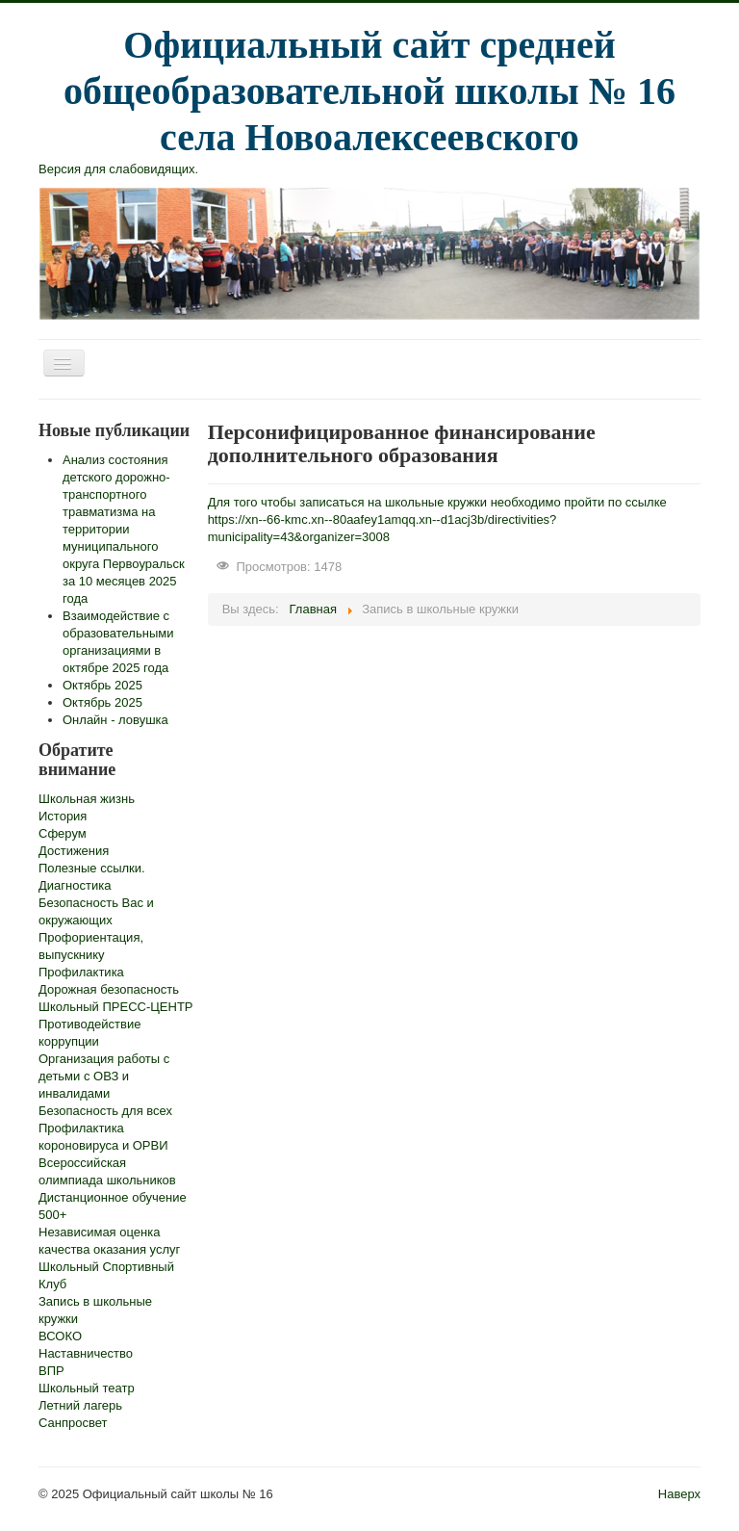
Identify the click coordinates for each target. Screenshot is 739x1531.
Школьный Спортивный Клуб (106, 1275)
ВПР (51, 1370)
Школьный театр (86, 1388)
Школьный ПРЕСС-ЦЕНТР (115, 1006)
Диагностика (74, 885)
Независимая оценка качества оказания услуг (109, 1241)
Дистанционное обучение (112, 1197)
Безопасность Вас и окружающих (96, 911)
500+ (52, 1214)
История (62, 816)
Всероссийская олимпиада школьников (107, 1171)
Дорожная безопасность (108, 989)
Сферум (62, 833)
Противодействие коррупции (89, 1033)
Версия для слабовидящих (116, 169)
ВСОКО (60, 1336)
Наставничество (85, 1353)
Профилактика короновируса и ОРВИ (103, 1137)
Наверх (679, 1494)
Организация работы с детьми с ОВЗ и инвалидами (103, 1076)
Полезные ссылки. (91, 868)
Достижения (73, 850)
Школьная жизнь (86, 798)
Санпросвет (72, 1422)
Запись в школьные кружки (95, 1310)
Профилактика (81, 972)
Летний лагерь (80, 1405)
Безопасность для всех (105, 1110)
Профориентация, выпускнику (90, 946)
